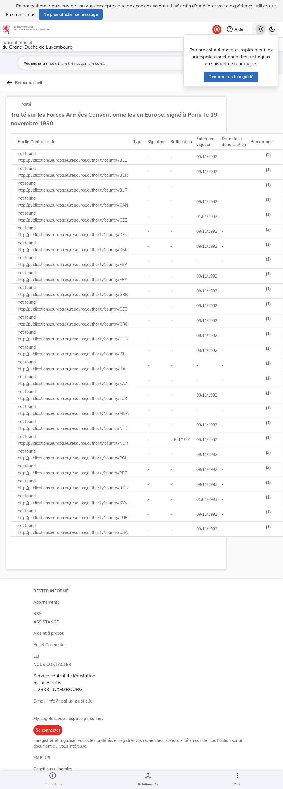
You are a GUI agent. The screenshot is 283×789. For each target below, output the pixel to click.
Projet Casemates (49, 644)
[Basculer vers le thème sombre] (272, 29)
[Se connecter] (216, 29)
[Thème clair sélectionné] (260, 29)
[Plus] (237, 780)
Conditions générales (52, 768)
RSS (37, 613)
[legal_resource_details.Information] (52, 780)
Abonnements (46, 602)
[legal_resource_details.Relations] (148, 780)
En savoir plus (20, 14)
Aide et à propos (48, 633)
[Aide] (235, 29)
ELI (36, 656)
